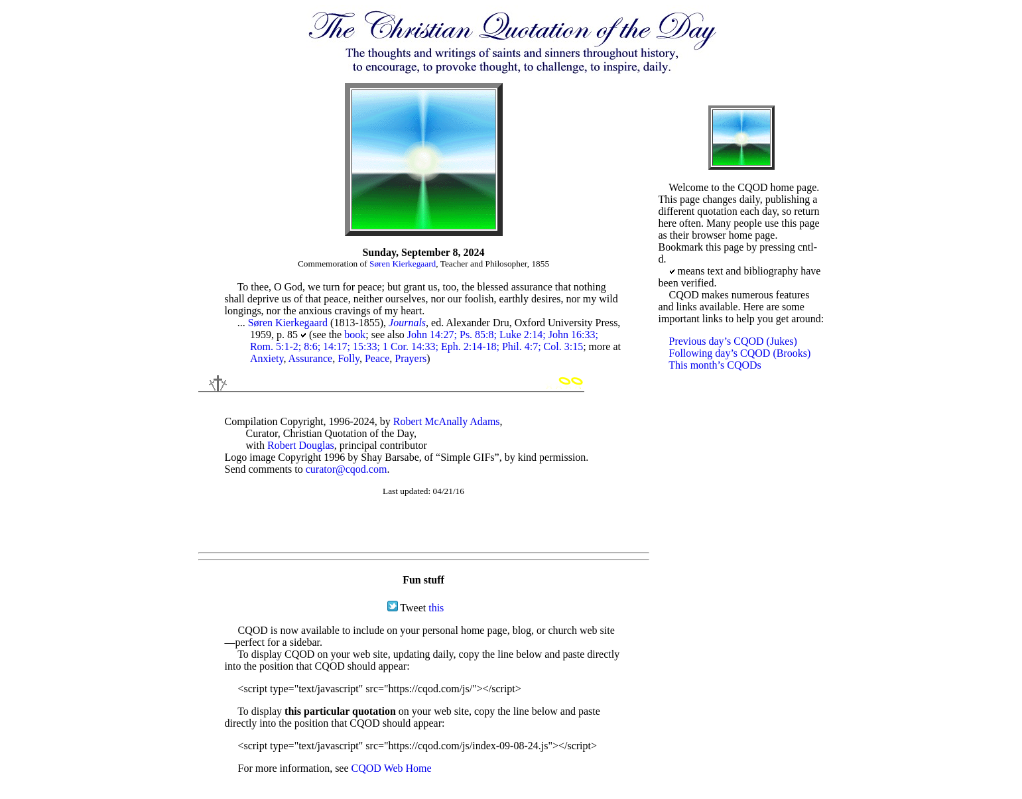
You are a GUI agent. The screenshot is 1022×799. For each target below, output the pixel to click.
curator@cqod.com (346, 469)
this (436, 607)
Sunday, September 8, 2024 (423, 252)
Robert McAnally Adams (446, 421)
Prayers (410, 358)
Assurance (310, 358)
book (354, 334)
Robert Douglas (300, 445)
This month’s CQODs (715, 365)
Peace (377, 358)
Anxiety (267, 358)
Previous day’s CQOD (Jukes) (733, 341)
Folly (348, 358)
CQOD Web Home (391, 768)
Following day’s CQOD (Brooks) (740, 353)
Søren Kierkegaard (402, 264)
